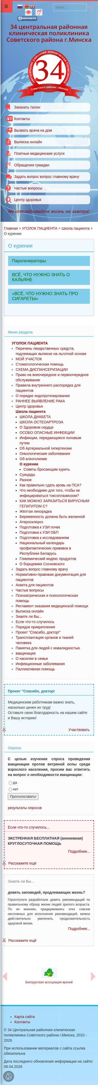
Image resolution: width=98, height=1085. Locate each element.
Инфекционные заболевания (40, 664)
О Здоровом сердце (36, 427)
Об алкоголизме (33, 459)
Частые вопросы (28, 188)
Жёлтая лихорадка (36, 511)
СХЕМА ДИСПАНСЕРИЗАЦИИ (42, 369)
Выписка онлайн (28, 142)
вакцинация (26, 653)
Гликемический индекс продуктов (48, 559)
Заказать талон (27, 107)
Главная (11, 228)
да (13, 782)
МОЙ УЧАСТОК (29, 359)
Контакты (22, 119)
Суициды (27, 474)
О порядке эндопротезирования (43, 396)
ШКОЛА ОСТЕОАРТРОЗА (41, 422)
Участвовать (79, 730)
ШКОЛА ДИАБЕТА (35, 417)
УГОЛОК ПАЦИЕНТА (39, 228)
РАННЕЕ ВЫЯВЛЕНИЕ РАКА (40, 401)
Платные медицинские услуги (39, 153)
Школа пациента (75, 228)
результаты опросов (25, 808)
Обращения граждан (31, 165)
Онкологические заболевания (45, 453)
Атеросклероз (31, 522)
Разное (26, 480)
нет (13, 789)
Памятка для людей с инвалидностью (48, 648)
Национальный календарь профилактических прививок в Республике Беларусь (45, 548)
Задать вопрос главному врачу (42, 569)
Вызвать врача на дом (33, 130)
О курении (29, 464)
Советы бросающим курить (47, 469)
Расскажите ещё (22, 863)
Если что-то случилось (35, 622)
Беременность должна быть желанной (52, 517)
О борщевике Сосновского (42, 564)
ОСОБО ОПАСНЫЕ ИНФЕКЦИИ (47, 432)
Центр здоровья (27, 200)
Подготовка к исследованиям (44, 538)
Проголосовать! (23, 796)
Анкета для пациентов (35, 585)
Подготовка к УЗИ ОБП (39, 532)
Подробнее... (79, 851)
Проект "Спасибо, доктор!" (38, 632)
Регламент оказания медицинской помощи (52, 606)
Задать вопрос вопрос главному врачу (46, 176)
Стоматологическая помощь (40, 364)
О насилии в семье (32, 658)
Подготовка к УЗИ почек (40, 527)
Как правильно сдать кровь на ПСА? (50, 485)
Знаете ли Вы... (29, 616)
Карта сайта (24, 1017)
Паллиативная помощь (35, 669)
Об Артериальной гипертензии (46, 448)
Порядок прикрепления (35, 627)
